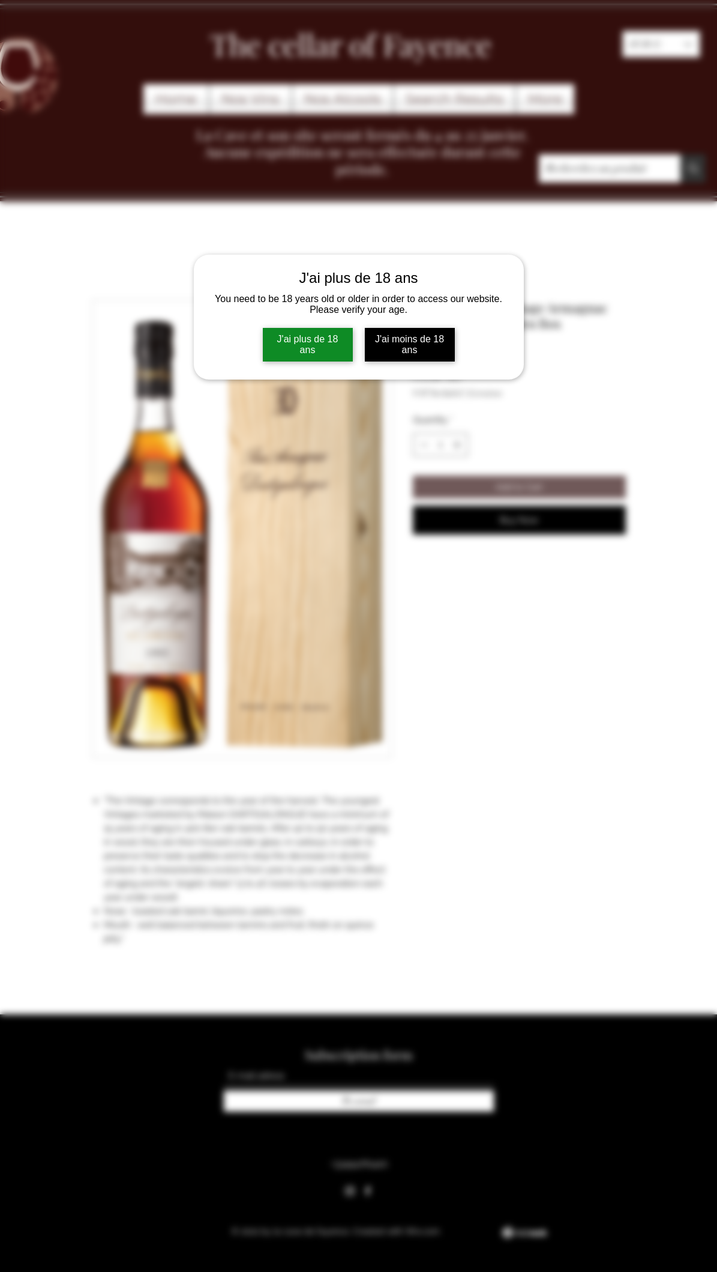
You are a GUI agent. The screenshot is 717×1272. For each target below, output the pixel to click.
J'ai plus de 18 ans (307, 344)
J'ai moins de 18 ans (409, 344)
